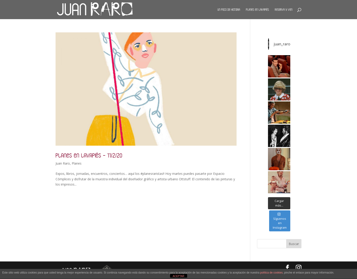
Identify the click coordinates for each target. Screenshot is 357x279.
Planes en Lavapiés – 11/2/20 (89, 155)
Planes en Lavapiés (257, 9)
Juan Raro (63, 163)
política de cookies (271, 272)
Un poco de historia (228, 9)
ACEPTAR (178, 276)
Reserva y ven (283, 9)
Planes (77, 163)
